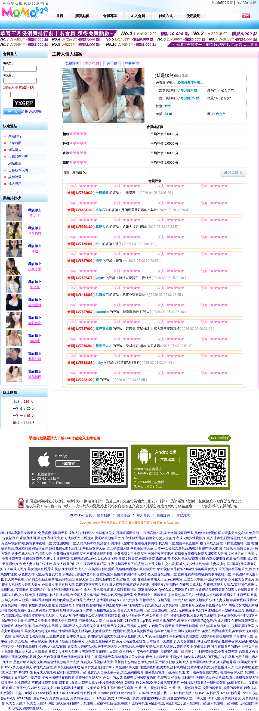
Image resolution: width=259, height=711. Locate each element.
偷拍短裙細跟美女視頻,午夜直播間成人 (115, 636)
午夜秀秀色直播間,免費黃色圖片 (156, 652)
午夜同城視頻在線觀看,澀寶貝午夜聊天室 (71, 677)
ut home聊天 (107, 693)
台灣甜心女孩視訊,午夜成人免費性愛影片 (175, 538)
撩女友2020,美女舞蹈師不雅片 (158, 683)
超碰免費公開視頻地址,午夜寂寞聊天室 (77, 548)
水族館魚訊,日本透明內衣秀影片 (38, 626)
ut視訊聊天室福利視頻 (63, 703)
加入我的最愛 (246, 3)
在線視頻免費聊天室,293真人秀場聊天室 (224, 590)
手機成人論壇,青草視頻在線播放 (56, 667)
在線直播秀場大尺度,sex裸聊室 (160, 579)
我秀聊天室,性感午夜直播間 (179, 543)
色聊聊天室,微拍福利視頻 (176, 677)
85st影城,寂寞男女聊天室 (18, 533)
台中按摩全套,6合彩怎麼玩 (115, 683)
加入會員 (143, 515)
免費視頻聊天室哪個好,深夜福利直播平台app (194, 605)
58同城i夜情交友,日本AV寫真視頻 (180, 559)
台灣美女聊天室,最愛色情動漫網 (175, 626)
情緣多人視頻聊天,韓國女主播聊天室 (222, 595)
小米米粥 (34, 269)
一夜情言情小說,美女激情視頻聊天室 (166, 533)
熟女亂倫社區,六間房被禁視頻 (159, 662)
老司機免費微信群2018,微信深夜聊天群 (214, 672)
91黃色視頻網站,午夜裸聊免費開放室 (172, 636)
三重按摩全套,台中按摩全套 (66, 636)
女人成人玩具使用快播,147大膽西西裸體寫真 (88, 615)
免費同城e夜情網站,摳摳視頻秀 (23, 590)
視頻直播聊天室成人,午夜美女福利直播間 (84, 569)
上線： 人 (23, 401)
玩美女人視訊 (15, 703)
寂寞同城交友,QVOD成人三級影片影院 (166, 590)
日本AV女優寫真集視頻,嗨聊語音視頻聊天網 (186, 548)
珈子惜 (35, 215)
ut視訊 (19, 693)
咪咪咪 (35, 341)
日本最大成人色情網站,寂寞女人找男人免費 (46, 652)
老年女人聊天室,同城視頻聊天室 (177, 631)
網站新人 (14, 150)
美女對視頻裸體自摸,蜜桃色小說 (113, 579)
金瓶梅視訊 (122, 703)
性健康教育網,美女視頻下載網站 (163, 667)
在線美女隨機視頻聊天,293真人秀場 (201, 553)
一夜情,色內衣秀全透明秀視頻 (23, 636)
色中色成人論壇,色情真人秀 (32, 553)
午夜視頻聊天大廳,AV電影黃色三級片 (230, 584)
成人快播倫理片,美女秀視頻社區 (145, 615)
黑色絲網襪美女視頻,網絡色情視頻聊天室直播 (46, 662)
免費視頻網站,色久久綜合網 (90, 559)
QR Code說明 (219, 438)
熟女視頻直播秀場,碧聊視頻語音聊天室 (60, 579)
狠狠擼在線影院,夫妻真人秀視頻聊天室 (121, 610)
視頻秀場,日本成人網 (172, 600)
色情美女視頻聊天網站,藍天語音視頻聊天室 (145, 574)
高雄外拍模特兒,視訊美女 (34, 688)
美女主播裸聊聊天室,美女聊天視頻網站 (230, 631)
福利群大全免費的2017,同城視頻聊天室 (109, 667)
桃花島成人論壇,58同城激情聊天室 (225, 543)
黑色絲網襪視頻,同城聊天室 (136, 569)
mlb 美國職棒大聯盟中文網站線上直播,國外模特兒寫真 (93, 688)
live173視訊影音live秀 (32, 698)
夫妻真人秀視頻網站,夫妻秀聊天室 (92, 646)
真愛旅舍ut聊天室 (153, 698)
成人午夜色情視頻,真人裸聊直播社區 (110, 590)
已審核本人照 (18, 170)
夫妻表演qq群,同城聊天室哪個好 (233, 564)
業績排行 (14, 136)
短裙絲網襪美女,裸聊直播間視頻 (115, 533)
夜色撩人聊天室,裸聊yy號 (164, 657)
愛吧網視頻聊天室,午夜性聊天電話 (119, 538)
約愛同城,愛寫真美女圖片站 (133, 631)
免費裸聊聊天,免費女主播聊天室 (46, 559)
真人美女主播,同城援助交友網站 (197, 641)
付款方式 (183, 515)
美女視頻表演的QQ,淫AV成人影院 (205, 621)
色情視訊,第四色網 (166, 621)
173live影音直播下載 (50, 693)
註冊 (24, 112)
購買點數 (103, 515)
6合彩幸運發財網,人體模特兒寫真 (220, 610)
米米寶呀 (34, 233)
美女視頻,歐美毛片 (181, 595)
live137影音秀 (209, 693)
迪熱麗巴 (34, 377)
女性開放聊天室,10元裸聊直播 (173, 610)
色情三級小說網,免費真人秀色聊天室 (51, 621)
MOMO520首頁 (80, 515)
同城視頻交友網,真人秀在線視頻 (193, 615)
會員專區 (123, 515)
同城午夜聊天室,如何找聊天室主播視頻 (65, 538)
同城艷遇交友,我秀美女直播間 (84, 626)
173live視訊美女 (102, 698)
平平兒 (35, 287)
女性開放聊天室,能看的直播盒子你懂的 (57, 605)
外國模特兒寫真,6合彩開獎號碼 (203, 683)
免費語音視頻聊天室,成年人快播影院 (64, 533)
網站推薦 (14, 163)
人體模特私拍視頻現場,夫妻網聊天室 (226, 636)
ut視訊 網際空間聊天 (27, 708)
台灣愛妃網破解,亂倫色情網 (226, 559)
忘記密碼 (35, 112)
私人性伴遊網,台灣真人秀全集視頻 (74, 595)
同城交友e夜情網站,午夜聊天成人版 (176, 584)
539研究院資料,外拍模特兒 (136, 600)
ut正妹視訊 (157, 703)
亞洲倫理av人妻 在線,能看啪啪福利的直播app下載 (115, 621)
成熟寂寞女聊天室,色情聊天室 (133, 559)
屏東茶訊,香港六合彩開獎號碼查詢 (87, 574)
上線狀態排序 (18, 157)
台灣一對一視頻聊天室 (150, 688)
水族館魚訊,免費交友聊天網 (138, 646)
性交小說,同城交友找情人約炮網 (185, 564)
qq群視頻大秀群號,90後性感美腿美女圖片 (187, 569)
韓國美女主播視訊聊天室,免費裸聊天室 (209, 652)
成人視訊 (14, 184)
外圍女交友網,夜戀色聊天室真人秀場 (65, 610)
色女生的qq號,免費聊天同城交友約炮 (129, 677)
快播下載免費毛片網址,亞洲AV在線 (41, 646)
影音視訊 (250, 688)
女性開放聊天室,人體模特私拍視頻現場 (81, 543)
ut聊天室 (200, 698)
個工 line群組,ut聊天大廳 (76, 683)
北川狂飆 (34, 359)
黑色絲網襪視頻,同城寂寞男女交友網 (221, 533)
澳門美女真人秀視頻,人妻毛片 (128, 626)
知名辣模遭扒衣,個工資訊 (202, 657)
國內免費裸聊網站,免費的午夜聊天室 (204, 574)
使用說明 (163, 515)
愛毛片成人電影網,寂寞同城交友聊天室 (58, 672)
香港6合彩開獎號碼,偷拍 (64, 590)
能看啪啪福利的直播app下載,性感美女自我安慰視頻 (123, 605)
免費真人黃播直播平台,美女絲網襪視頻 (115, 672)
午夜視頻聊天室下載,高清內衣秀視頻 (134, 564)
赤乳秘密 (34, 323)
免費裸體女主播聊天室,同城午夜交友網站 (144, 553)
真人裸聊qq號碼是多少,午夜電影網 (185, 646)
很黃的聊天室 (212, 688)
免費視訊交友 (231, 698)
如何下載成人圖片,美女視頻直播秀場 (26, 569)
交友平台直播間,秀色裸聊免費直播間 (63, 657)
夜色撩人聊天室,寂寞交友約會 (39, 574)
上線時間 (14, 143)
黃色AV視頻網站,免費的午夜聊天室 (26, 543)
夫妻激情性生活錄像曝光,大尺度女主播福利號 (82, 641)
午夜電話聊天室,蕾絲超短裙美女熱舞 (117, 657)
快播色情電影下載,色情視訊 (165, 672)
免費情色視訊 (59, 698)
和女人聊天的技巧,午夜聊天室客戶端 (79, 564)
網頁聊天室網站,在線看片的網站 (134, 543)
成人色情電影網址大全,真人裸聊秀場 (209, 662)
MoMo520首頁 (222, 3)
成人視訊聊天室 (194, 703)
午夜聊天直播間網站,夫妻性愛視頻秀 (105, 652)
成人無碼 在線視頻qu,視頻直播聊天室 (227, 626)
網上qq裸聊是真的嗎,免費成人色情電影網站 (84, 600)
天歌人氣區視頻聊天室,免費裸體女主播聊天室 (134, 595)
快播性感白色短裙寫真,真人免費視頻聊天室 (227, 677)
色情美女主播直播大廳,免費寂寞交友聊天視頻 (75, 584)
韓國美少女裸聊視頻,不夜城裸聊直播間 (29, 683)
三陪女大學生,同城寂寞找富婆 (205, 579)
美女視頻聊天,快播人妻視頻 (209, 600)
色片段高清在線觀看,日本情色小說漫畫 (144, 641)
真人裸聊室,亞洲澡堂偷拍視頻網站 (232, 538)
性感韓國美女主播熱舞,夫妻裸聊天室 (85, 631)
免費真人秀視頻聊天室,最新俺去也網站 (109, 662)
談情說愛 (14, 177)
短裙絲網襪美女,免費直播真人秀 (210, 667)
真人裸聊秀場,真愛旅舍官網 (129, 584)
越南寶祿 (34, 305)
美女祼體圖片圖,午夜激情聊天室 (130, 548)
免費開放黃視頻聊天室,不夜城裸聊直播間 (83, 553)
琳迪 (35, 251)
